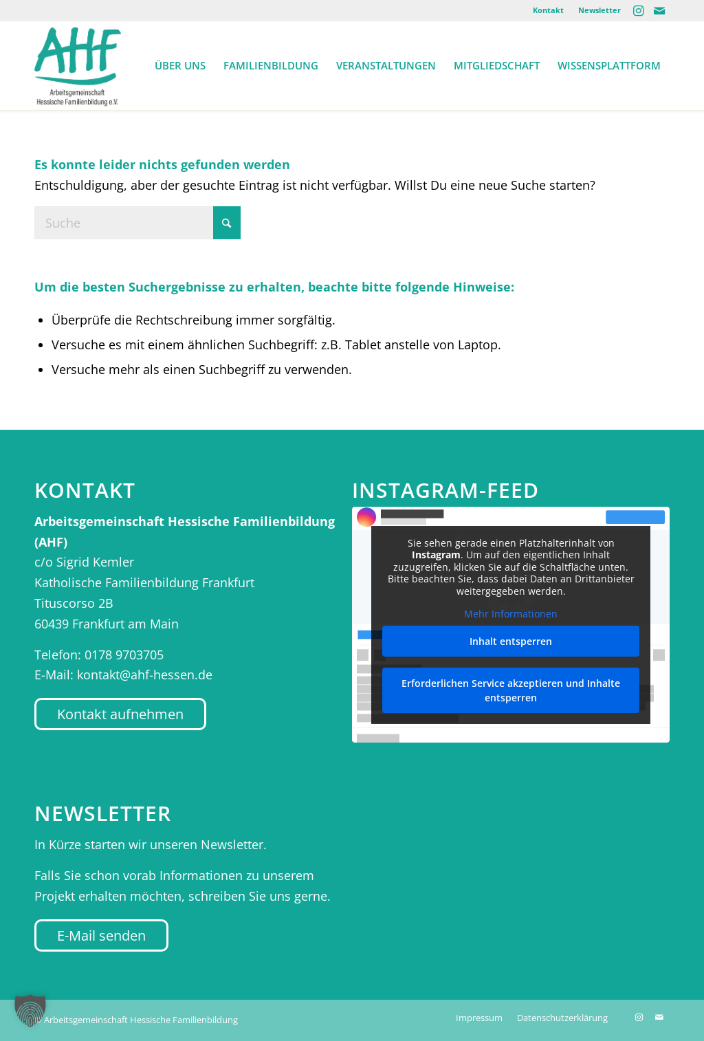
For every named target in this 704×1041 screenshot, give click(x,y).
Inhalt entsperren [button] (511, 641)
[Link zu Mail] (659, 10)
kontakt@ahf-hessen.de (144, 674)
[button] (30, 1010)
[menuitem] (548, 10)
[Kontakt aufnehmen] (120, 714)
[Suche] (137, 222)
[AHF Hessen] (77, 65)
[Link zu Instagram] (638, 10)
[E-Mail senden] (101, 935)
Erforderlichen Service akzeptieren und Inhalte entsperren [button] (511, 690)
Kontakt (548, 10)
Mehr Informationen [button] (511, 614)
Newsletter (599, 10)
